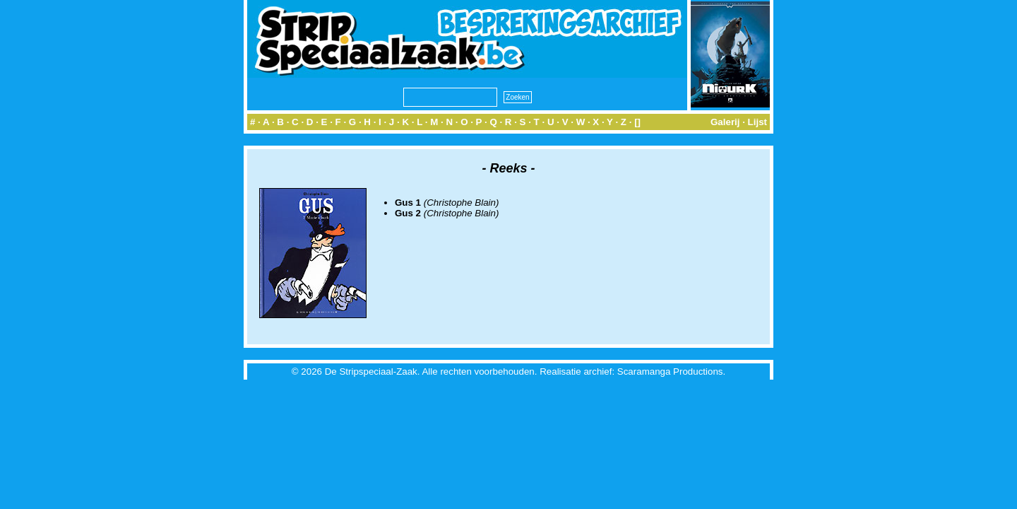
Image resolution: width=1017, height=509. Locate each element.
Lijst (757, 122)
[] (637, 122)
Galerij (725, 122)
